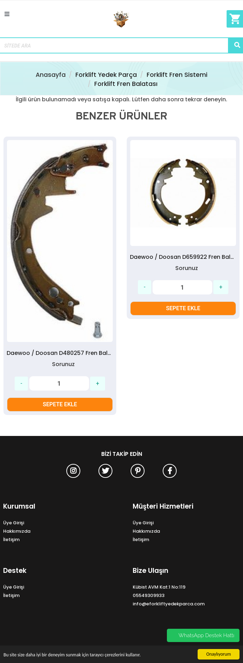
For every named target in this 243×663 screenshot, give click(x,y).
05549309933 (148, 595)
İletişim (11, 539)
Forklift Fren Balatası (125, 84)
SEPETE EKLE (60, 404)
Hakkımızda (16, 531)
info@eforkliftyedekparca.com (169, 603)
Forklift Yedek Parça (106, 75)
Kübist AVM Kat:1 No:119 (159, 587)
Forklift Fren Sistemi (177, 75)
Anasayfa (51, 75)
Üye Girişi (13, 522)
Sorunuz (63, 364)
